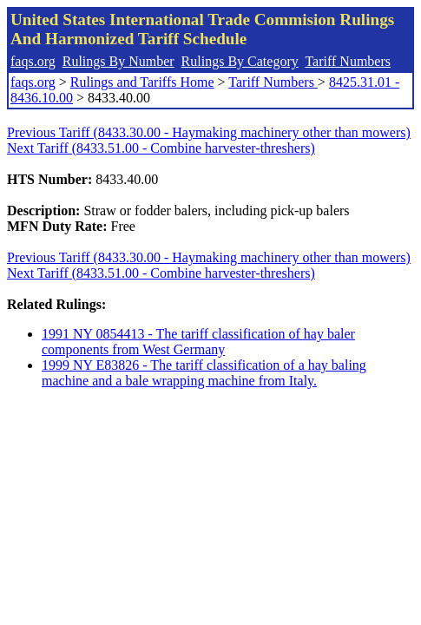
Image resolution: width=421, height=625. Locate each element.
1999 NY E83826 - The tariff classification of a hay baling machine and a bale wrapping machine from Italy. (204, 373)
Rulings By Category (240, 61)
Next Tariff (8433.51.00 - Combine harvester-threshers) (161, 148)
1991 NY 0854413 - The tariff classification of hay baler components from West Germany (198, 341)
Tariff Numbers (348, 61)
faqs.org (33, 61)
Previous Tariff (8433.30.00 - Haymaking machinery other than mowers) (209, 132)
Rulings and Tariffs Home (142, 82)
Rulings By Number (118, 61)
